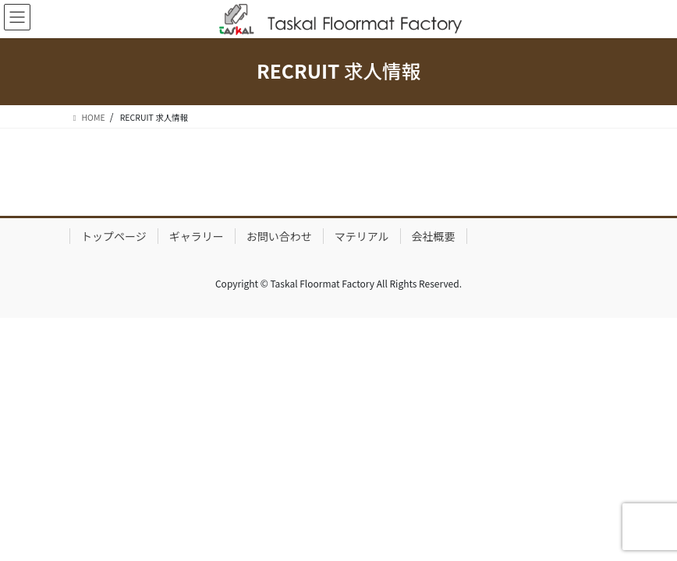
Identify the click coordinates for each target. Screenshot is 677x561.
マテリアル (362, 236)
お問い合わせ (279, 236)
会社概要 (433, 236)
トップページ (114, 236)
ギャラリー (196, 236)
